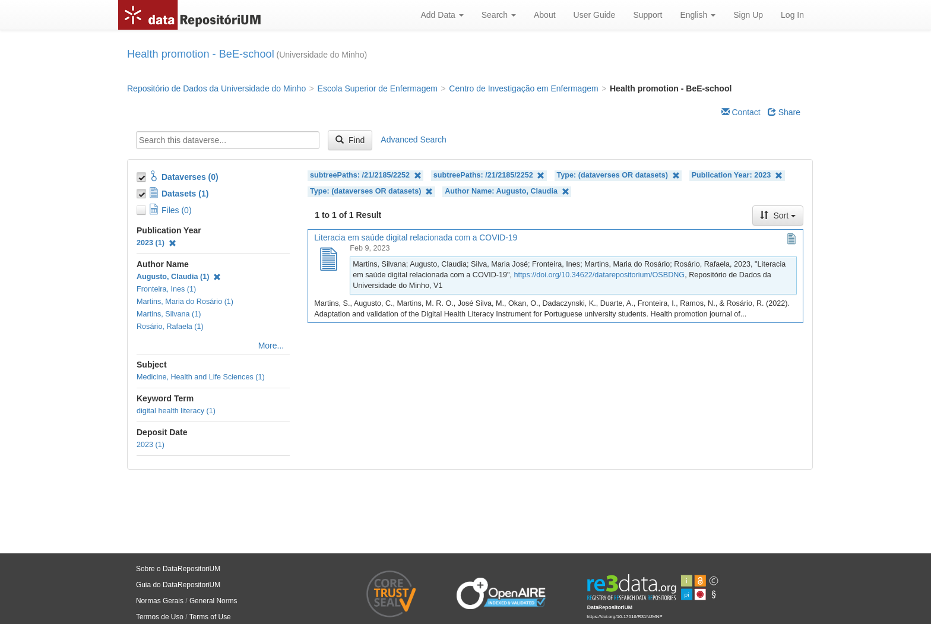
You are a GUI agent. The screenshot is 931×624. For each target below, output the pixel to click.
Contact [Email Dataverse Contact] (741, 112)
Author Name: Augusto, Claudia (507, 191)
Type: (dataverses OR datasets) (618, 175)
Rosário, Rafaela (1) (170, 326)
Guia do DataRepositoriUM (178, 585)
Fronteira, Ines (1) (166, 289)
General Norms (213, 601)
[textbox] (227, 140)
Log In (792, 15)
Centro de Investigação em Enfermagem (523, 88)
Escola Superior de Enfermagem (378, 88)
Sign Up (748, 15)
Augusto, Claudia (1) (179, 277)
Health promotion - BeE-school (200, 54)
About (545, 15)
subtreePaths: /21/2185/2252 (366, 175)
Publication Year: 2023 (737, 175)
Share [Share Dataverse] (784, 112)
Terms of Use (210, 617)
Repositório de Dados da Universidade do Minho (216, 88)
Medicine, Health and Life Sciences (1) (201, 377)
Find (350, 140)
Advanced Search (413, 139)
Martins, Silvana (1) (169, 314)
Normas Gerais (159, 601)
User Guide (595, 15)
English (697, 15)
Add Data (441, 15)
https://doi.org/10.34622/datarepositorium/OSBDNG (599, 275)
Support (647, 15)
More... (271, 345)
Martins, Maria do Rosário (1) (185, 301)
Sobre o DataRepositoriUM (178, 569)
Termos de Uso (159, 617)
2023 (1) (156, 243)
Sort (778, 215)
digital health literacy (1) (176, 411)
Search (499, 15)
